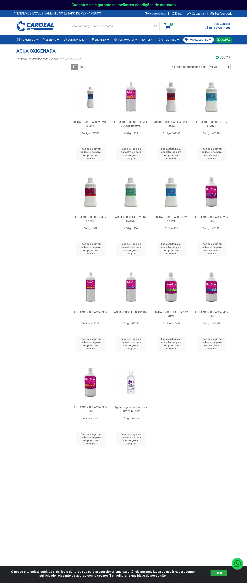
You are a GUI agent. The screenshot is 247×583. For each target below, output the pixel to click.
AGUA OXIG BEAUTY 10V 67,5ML (211, 124)
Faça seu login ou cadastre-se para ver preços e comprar (90, 153)
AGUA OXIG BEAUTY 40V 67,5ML (90, 219)
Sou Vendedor (222, 13)
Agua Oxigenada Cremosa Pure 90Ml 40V (130, 409)
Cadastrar (196, 13)
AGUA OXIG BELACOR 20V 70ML (211, 219)
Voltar (223, 57)
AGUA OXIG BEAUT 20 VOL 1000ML (90, 124)
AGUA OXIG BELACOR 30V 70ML (90, 409)
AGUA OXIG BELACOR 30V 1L (90, 314)
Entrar (177, 13)
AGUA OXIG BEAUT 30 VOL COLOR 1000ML (131, 124)
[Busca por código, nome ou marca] (109, 26)
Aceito (219, 572)
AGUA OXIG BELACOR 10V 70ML (171, 314)
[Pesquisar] (156, 26)
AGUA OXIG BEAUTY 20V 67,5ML (171, 219)
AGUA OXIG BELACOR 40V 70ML (211, 314)
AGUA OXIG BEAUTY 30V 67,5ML (131, 219)
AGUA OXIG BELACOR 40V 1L (131, 314)
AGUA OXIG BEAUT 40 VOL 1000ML (171, 124)
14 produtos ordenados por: (188, 67)
